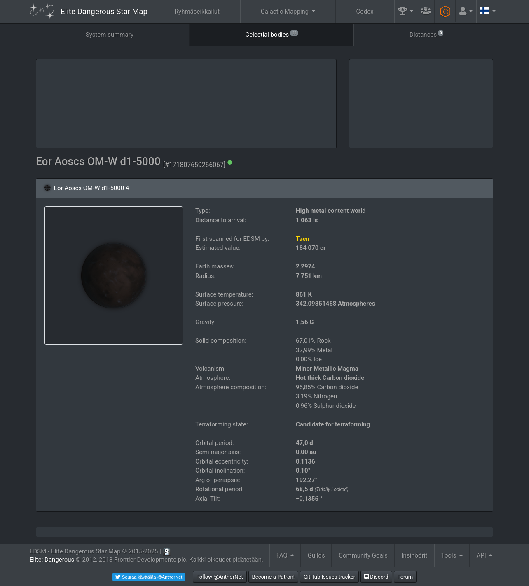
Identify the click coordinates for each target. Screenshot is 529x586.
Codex (365, 11)
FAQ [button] (282, 555)
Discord (376, 577)
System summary (109, 34)
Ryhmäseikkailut (197, 11)
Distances (426, 34)
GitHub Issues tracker (329, 577)
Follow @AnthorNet (220, 577)
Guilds (316, 555)
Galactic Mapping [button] (285, 11)
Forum (405, 577)
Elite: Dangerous (52, 559)
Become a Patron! (273, 577)
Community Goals (363, 555)
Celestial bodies (271, 34)
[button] (405, 11)
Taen (302, 238)
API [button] (481, 555)
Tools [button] (449, 555)
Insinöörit (415, 555)
